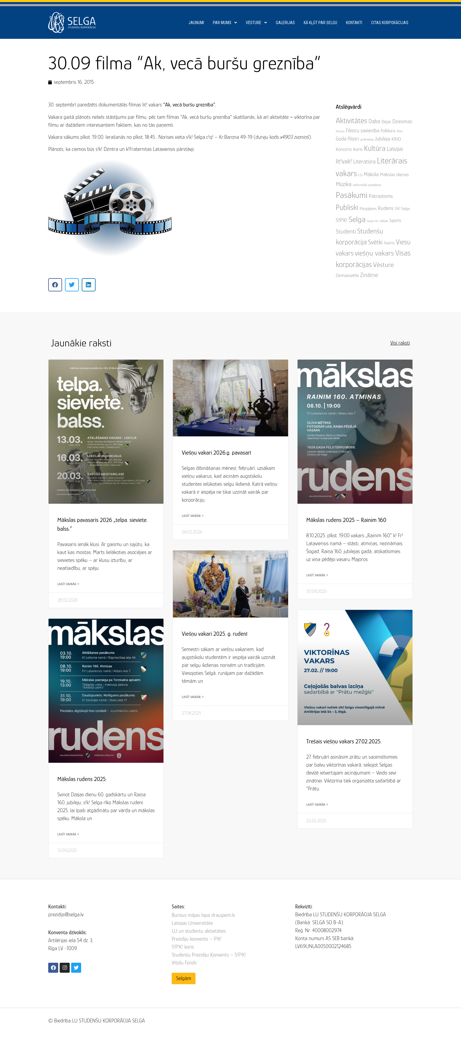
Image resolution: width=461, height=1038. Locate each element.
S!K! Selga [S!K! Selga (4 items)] (402, 208)
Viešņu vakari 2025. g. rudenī (214, 633)
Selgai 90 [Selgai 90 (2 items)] (372, 221)
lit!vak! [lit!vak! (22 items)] (344, 161)
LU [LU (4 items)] (360, 175)
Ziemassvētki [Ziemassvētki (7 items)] (347, 275)
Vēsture (256, 23)
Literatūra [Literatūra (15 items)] (364, 161)
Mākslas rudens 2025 (81, 779)
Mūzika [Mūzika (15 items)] (343, 184)
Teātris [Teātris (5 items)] (389, 243)
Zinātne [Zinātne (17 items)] (369, 274)
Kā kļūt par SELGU (320, 22)
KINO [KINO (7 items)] (396, 139)
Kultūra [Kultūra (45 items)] (374, 148)
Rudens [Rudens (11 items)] (385, 208)
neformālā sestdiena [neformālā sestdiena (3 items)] (367, 185)
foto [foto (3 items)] (399, 131)
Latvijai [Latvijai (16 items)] (395, 149)
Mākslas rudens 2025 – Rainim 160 (346, 520)
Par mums (225, 23)
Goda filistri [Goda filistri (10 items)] (347, 139)
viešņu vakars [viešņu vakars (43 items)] (374, 253)
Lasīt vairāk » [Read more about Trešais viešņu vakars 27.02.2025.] (317, 804)
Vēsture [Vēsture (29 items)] (383, 264)
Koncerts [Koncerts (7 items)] (344, 149)
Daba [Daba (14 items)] (374, 121)
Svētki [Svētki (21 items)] (375, 242)
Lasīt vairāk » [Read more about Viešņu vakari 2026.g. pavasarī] (192, 516)
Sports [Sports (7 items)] (395, 220)
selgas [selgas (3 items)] (384, 221)
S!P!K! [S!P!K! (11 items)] (342, 220)
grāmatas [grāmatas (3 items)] (367, 139)
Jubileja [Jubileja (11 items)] (382, 139)
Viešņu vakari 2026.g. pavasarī (216, 452)
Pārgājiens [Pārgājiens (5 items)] (368, 208)
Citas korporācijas (389, 22)
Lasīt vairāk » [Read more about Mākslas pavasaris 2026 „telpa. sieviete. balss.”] (68, 584)
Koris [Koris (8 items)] (358, 149)
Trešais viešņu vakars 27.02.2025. (344, 741)
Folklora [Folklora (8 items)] (388, 130)
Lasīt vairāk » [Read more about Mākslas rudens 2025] (68, 834)
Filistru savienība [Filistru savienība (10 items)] (362, 130)
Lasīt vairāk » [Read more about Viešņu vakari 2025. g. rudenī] (192, 697)
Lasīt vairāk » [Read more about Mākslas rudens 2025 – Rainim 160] (317, 575)
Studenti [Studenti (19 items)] (346, 231)
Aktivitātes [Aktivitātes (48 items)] (351, 120)
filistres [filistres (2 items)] (340, 131)
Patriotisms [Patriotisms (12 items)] (381, 196)
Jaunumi (196, 22)
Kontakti (354, 22)
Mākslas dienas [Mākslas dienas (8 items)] (394, 174)
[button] (55, 284)
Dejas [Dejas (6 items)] (386, 121)
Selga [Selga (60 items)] (357, 219)
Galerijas (285, 22)
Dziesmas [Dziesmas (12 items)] (402, 121)
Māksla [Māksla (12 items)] (371, 174)
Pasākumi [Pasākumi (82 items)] (352, 195)
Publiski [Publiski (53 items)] (347, 207)
